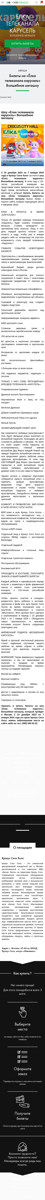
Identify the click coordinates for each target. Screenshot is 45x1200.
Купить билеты (22, 43)
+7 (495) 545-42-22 (22, 1187)
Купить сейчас (22, 793)
